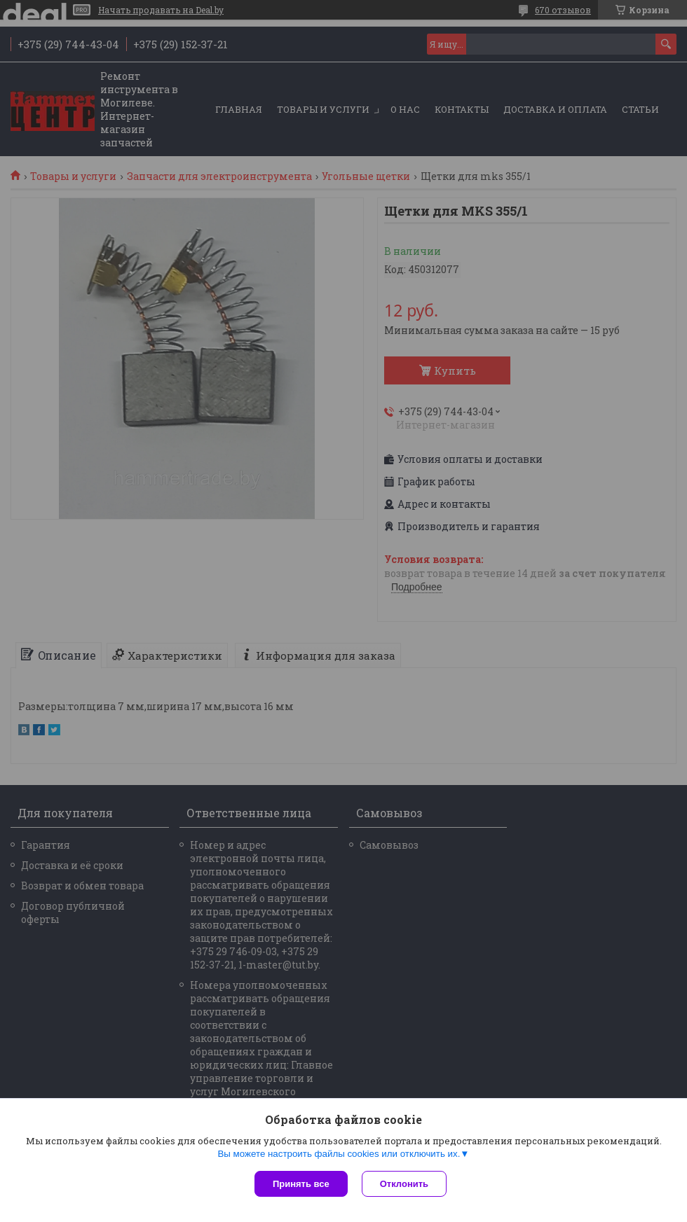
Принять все (301, 1184)
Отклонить (404, 1184)
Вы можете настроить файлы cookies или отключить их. (338, 1153)
